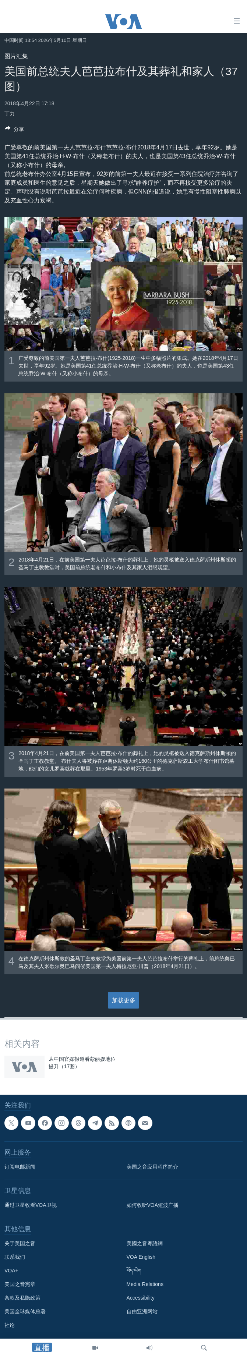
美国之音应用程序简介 (152, 1167)
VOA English (141, 1257)
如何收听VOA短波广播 (153, 1205)
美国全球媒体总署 (25, 1312)
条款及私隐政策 (22, 1298)
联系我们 (14, 1257)
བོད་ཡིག (134, 1271)
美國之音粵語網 (145, 1244)
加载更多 (123, 1000)
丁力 (9, 114)
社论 (9, 1325)
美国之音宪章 (19, 1284)
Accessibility (141, 1298)
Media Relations (145, 1284)
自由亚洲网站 (142, 1312)
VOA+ (11, 1271)
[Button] (14, 130)
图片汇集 (16, 56)
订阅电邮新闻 (19, 1167)
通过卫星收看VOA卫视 (30, 1205)
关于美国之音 (19, 1244)
